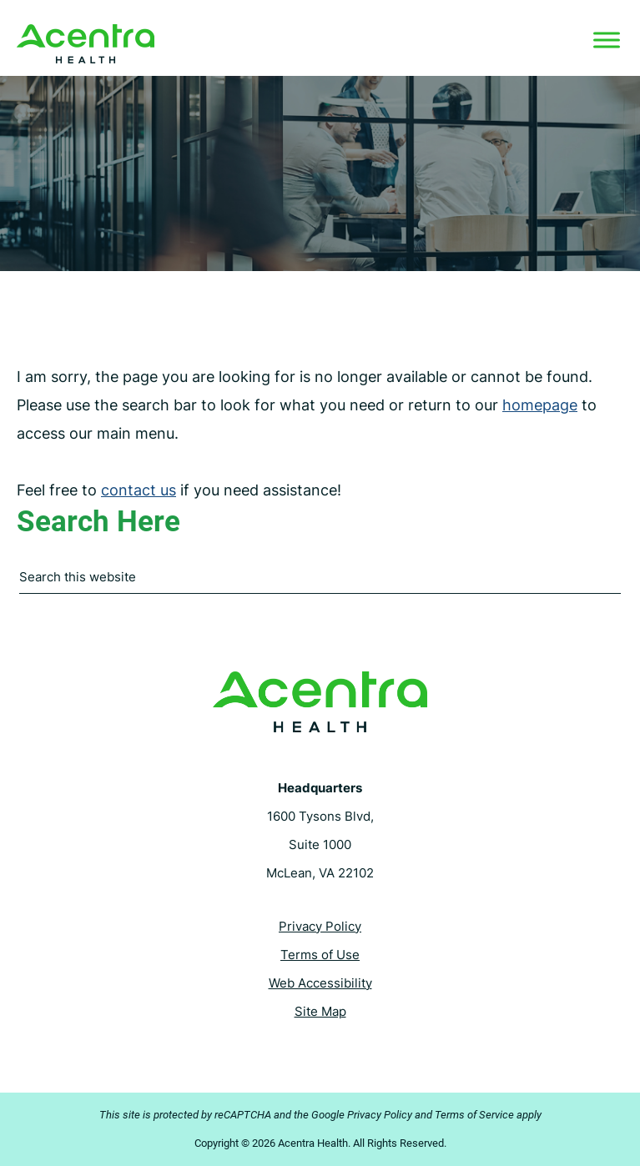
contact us (138, 490)
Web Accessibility (320, 983)
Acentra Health (85, 43)
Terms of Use (320, 954)
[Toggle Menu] (606, 40)
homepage (539, 405)
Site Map (320, 1011)
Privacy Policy (320, 926)
